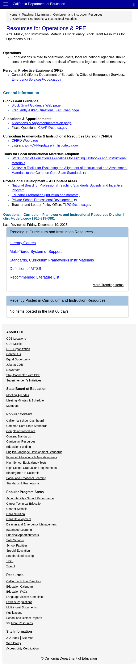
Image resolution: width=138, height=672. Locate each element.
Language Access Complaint (24, 597)
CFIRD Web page (25, 140)
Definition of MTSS (25, 269)
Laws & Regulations (19, 602)
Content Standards (18, 436)
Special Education (18, 550)
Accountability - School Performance (30, 498)
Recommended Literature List (34, 277)
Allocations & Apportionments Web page (41, 123)
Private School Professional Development (44, 200)
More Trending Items (108, 285)
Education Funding (18, 446)
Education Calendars (20, 586)
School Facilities (17, 545)
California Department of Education (39, 4)
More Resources (22, 623)
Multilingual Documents (21, 607)
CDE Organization (18, 349)
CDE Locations (16, 338)
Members (12, 405)
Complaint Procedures (20, 431)
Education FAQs (17, 591)
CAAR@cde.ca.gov (52, 127)
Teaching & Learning (35, 14)
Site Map (27, 638)
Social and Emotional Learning (26, 478)
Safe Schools (15, 540)
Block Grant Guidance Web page (36, 105)
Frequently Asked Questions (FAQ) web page (45, 110)
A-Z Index (12, 638)
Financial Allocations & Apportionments (31, 457)
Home (13, 14)
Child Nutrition (15, 514)
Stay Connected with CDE (23, 375)
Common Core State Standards (26, 426)
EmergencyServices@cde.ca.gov (36, 79)
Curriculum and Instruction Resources (77, 14)
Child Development (18, 519)
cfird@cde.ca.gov (17, 218)
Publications (14, 612)
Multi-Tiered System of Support (36, 251)
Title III (10, 566)
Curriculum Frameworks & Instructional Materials (45, 18)
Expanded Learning (19, 529)
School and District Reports (24, 618)
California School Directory (23, 581)
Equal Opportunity (18, 359)
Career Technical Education (24, 503)
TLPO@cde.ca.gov (77, 205)
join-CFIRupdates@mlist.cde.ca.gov (52, 145)
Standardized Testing (20, 555)
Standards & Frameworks (22, 483)
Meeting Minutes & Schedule (25, 400)
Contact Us (13, 354)
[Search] (134, 4)
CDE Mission (14, 343)
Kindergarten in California (22, 473)
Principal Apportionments (22, 535)
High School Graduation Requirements (31, 467)
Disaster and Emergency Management (31, 524)
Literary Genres (23, 243)
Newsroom (13, 370)
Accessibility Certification (22, 648)
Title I (9, 561)
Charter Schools (16, 509)
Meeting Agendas (17, 395)
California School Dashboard (25, 420)
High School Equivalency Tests (26, 462)
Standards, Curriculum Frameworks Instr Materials (52, 260)
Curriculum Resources (20, 441)
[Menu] (5, 4)
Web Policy (13, 643)
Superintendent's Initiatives (23, 380)
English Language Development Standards (34, 452)
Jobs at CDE (14, 364)
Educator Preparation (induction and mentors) (46, 195)
